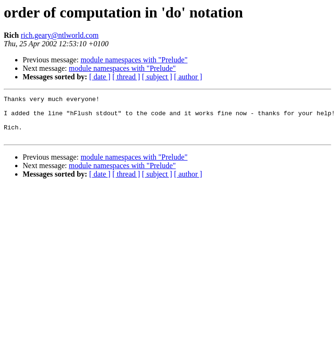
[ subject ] (157, 77)
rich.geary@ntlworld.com (60, 35)
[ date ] (99, 77)
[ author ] (188, 77)
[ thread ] (126, 77)
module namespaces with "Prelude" (134, 60)
